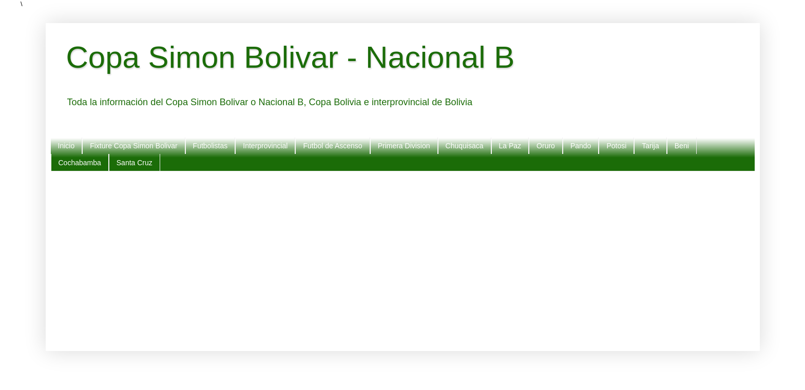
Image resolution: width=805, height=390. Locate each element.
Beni (682, 146)
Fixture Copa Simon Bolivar (133, 146)
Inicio (66, 146)
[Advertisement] (374, 258)
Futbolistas (210, 146)
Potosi (616, 146)
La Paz (510, 146)
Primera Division (404, 146)
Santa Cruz (134, 163)
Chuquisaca (465, 146)
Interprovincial (265, 146)
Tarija (650, 146)
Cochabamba (80, 163)
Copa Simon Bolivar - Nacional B (290, 57)
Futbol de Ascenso (332, 146)
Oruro (545, 146)
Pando (580, 146)
